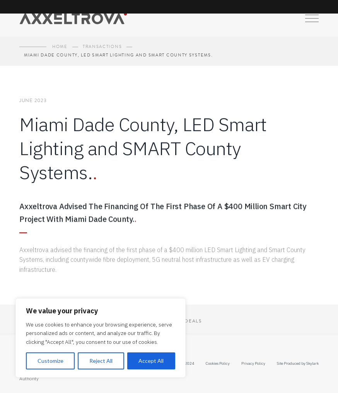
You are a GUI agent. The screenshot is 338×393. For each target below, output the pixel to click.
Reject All (101, 360)
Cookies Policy (218, 363)
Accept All (151, 360)
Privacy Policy (253, 363)
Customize (50, 360)
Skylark (312, 363)
